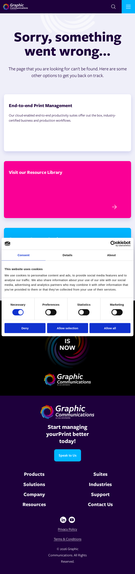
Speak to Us (68, 455)
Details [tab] (67, 255)
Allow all (110, 328)
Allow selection (67, 328)
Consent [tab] (24, 255)
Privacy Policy (67, 529)
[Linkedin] (63, 520)
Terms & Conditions (67, 539)
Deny (25, 328)
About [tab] (111, 255)
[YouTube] (72, 520)
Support (100, 494)
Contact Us (100, 504)
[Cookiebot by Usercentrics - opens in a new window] (113, 244)
